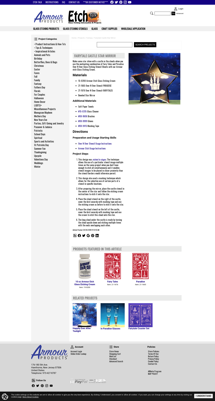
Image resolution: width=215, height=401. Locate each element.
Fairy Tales (112, 281)
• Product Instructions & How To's (50, 44)
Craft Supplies (109, 28)
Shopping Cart (115, 354)
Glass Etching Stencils (75, 28)
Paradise (140, 281)
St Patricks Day (41, 145)
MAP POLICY (153, 374)
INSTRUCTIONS (51, 2)
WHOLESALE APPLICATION (133, 28)
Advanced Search (116, 361)
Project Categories (35, 39)
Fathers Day (39, 87)
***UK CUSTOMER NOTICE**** (95, 2)
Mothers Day (40, 116)
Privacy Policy (153, 359)
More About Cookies (30, 397)
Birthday (38, 58)
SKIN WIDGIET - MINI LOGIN (175, 9)
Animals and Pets (42, 55)
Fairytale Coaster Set (138, 328)
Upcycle (37, 156)
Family (37, 80)
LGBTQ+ (38, 105)
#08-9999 (82, 121)
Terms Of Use (153, 354)
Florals (37, 91)
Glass (94, 28)
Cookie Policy (153, 361)
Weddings (38, 163)
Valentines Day (41, 159)
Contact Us (152, 364)
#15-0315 (82, 111)
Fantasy (37, 83)
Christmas (39, 65)
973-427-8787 (49, 373)
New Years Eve (40, 120)
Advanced (179, 13)
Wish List (112, 356)
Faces (36, 73)
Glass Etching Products (46, 28)
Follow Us (33, 380)
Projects (81, 38)
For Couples (39, 94)
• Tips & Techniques (43, 47)
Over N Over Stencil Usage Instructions (95, 143)
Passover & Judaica (43, 127)
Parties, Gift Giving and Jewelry (49, 123)
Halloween (39, 98)
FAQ (63, 2)
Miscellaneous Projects (45, 109)
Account (72, 347)
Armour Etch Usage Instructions (92, 148)
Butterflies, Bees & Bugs (45, 62)
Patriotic (38, 130)
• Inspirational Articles (44, 51)
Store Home (114, 351)
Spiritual (38, 138)
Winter (37, 166)
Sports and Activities (44, 141)
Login (180, 9)
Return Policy (153, 356)
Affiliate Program (154, 371)
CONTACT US (74, 2)
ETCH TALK (37, 2)
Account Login (76, 351)
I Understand (203, 396)
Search (152, 13)
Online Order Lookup (78, 354)
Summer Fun (39, 148)
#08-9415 (82, 126)
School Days (39, 134)
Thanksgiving (40, 152)
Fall (35, 76)
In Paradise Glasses (110, 328)
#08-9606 (82, 116)
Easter (37, 69)
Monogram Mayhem (43, 112)
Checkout (113, 359)
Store (111, 347)
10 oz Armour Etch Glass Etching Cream (84, 283)
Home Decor (39, 102)
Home (74, 38)
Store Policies (153, 351)
